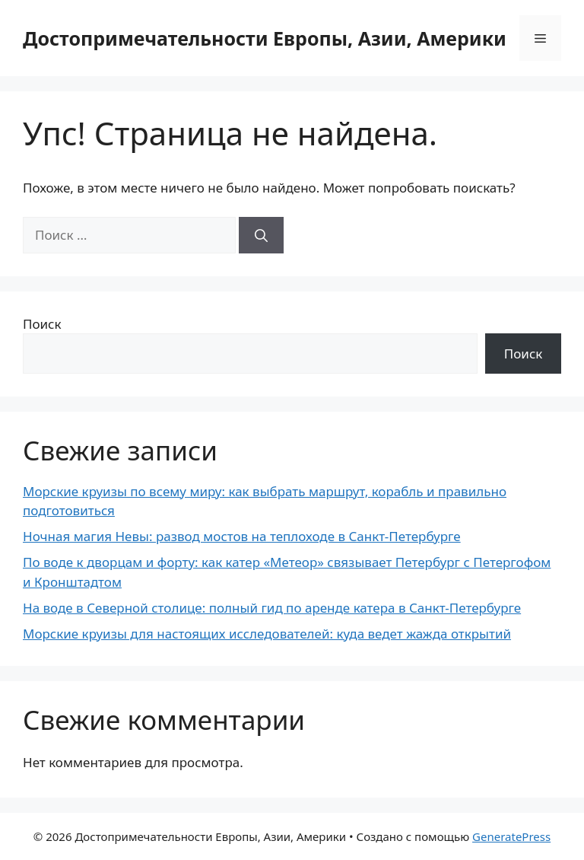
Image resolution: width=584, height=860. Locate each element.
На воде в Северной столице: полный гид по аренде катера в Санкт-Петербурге (272, 607)
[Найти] (261, 235)
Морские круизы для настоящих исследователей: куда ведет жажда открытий (267, 633)
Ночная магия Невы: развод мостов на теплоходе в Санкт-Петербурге (242, 536)
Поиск (42, 324)
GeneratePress (511, 836)
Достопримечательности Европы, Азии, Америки (264, 38)
